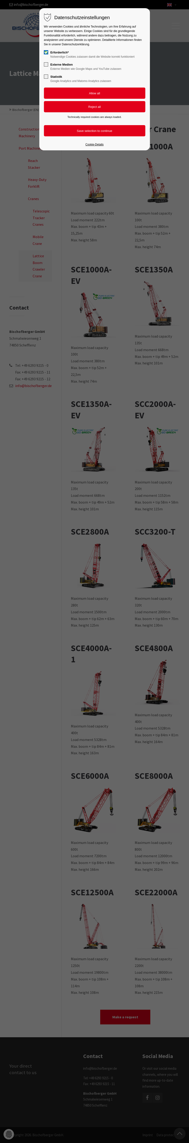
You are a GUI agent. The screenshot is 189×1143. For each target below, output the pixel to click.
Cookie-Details (94, 144)
